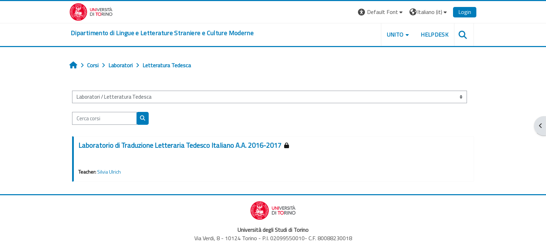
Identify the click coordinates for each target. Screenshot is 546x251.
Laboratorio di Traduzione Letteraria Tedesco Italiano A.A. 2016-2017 (179, 145)
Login (464, 12)
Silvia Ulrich (109, 172)
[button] (381, 12)
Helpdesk (434, 34)
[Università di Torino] (91, 11)
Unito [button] (395, 34)
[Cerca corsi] (104, 118)
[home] (162, 33)
